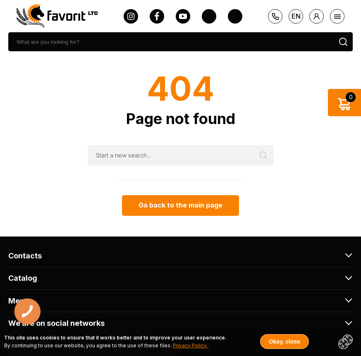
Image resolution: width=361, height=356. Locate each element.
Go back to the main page (180, 205)
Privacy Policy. (190, 345)
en (296, 16)
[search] (171, 41)
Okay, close (285, 341)
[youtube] (183, 16)
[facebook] (157, 16)
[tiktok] (235, 16)
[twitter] (209, 16)
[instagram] (131, 16)
